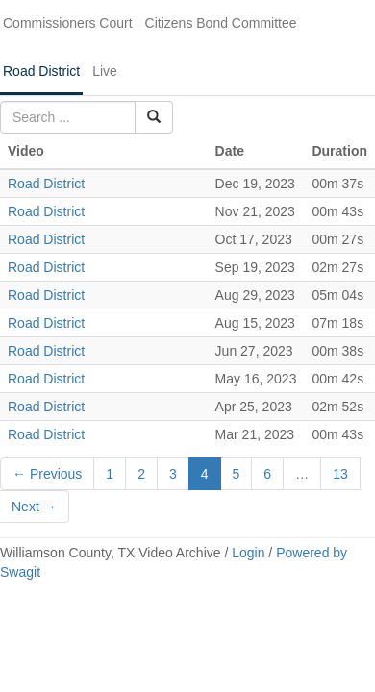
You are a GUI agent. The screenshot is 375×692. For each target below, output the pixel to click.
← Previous (47, 474)
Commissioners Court (68, 23)
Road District (41, 71)
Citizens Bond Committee (221, 23)
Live (104, 71)
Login (248, 552)
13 (340, 474)
